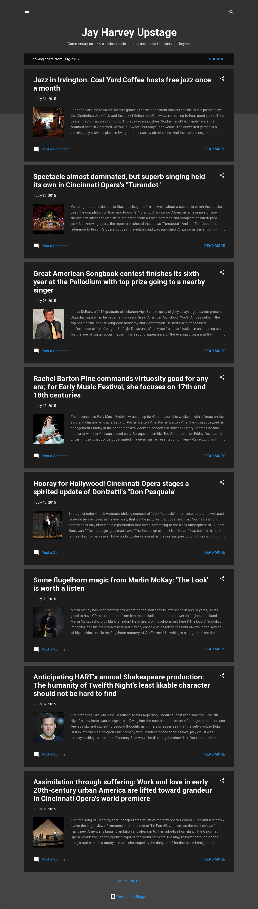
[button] (222, 79)
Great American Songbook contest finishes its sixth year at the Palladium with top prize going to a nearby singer (119, 281)
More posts (129, 881)
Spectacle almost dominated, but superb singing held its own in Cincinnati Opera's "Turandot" (119, 180)
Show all (218, 59)
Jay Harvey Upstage (129, 32)
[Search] (231, 13)
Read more (214, 149)
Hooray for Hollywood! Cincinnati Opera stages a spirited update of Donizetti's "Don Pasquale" (111, 487)
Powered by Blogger (129, 897)
